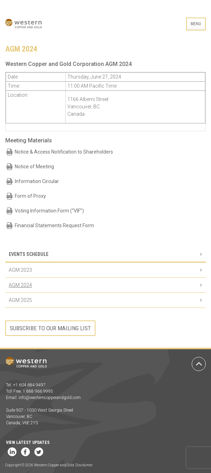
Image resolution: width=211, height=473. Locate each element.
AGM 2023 (20, 270)
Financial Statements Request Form (54, 225)
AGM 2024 (20, 285)
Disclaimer (84, 465)
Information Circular (37, 181)
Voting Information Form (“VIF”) (49, 211)
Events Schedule (28, 254)
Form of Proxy (30, 196)
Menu (196, 23)
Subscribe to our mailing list (50, 328)
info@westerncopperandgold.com (50, 397)
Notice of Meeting (34, 166)
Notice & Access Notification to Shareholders (64, 152)
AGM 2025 (20, 300)
